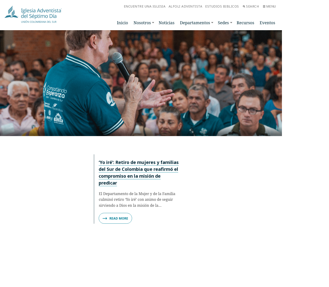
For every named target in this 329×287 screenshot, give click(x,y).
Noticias (166, 22)
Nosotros (142, 22)
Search (251, 6)
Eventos (267, 22)
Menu (269, 6)
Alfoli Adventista (185, 6)
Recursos (245, 22)
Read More (115, 218)
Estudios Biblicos (222, 6)
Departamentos (195, 22)
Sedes (223, 22)
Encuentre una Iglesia (145, 6)
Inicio (122, 22)
